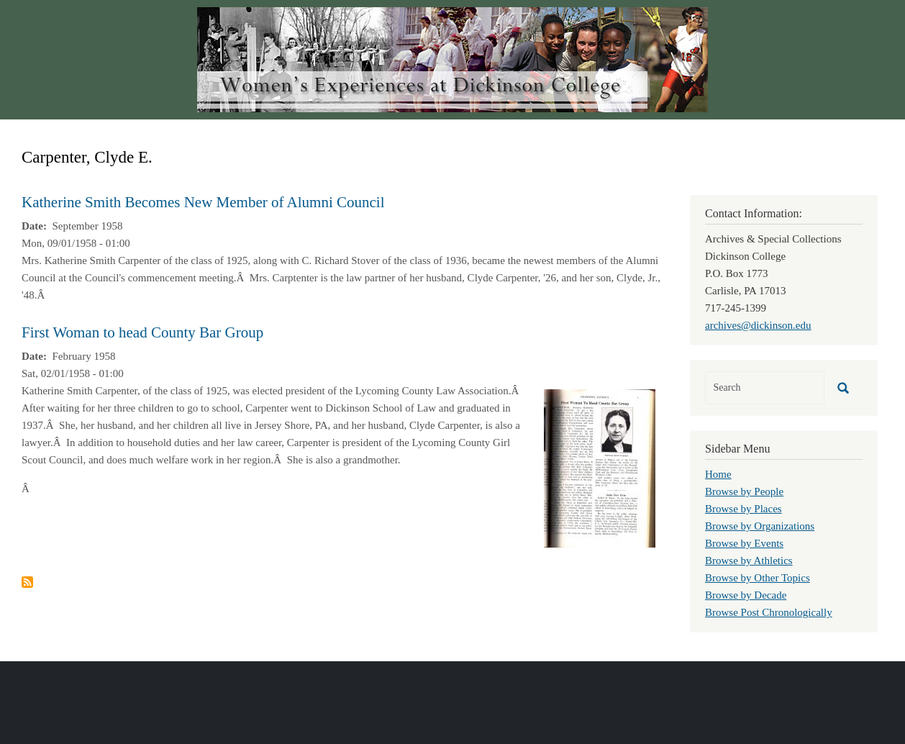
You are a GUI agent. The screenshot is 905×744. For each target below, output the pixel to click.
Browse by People (744, 491)
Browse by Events (744, 543)
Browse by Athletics (749, 560)
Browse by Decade (745, 595)
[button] (599, 467)
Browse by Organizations (759, 526)
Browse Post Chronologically (768, 612)
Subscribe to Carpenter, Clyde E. (27, 582)
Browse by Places (743, 508)
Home (718, 474)
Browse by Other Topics (757, 578)
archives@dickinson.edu (758, 325)
